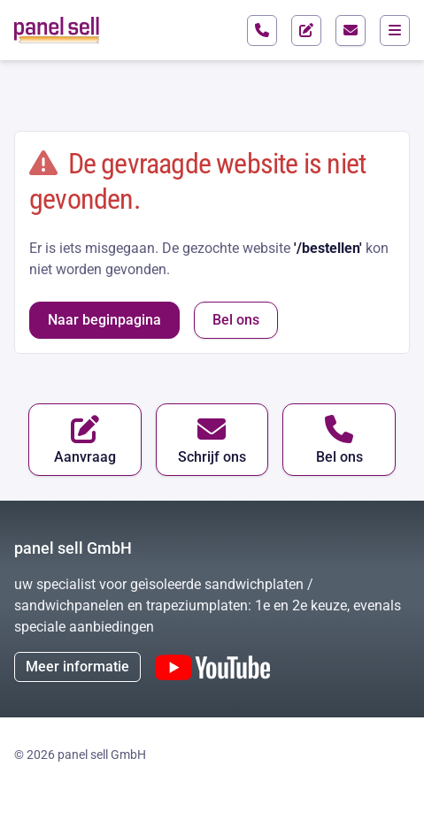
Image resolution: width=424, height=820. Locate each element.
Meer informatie (77, 666)
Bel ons (235, 319)
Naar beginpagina (104, 319)
